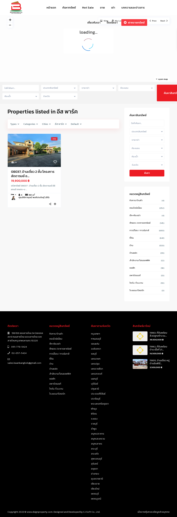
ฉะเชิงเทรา (96, 349)
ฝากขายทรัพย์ (134, 22)
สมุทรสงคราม (98, 439)
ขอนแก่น (95, 344)
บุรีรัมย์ (94, 384)
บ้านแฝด (133, 252)
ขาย (102, 7)
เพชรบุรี (95, 494)
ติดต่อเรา (112, 22)
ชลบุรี (94, 354)
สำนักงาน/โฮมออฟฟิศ (140, 260)
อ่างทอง (95, 474)
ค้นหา (147, 173)
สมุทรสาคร (96, 444)
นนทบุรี (94, 379)
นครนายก (95, 359)
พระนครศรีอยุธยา (100, 404)
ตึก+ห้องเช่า (135, 215)
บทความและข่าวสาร (133, 7)
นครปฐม (95, 364)
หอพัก (132, 267)
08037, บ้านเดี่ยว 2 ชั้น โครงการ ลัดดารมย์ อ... (32, 173)
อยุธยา (94, 469)
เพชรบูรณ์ (96, 499)
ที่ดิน (132, 237)
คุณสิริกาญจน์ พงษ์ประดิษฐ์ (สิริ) (33, 197)
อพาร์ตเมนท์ (135, 275)
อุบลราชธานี (97, 479)
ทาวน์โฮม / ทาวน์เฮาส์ (139, 230)
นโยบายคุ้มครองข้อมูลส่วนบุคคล (154, 512)
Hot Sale (88, 7)
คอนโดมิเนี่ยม (136, 207)
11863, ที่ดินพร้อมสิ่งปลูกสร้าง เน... (158, 334)
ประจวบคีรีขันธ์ (98, 394)
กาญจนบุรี (96, 339)
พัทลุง (94, 409)
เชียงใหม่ (95, 489)
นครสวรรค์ (96, 374)
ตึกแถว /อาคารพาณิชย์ (140, 222)
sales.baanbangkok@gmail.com (24, 363)
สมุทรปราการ (97, 434)
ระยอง (94, 419)
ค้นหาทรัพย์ (69, 7)
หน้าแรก (51, 7)
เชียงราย (95, 484)
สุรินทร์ (94, 464)
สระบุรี (94, 449)
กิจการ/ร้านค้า (136, 200)
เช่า (113, 7)
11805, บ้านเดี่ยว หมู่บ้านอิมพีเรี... (160, 362)
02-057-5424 (19, 353)
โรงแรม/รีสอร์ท (137, 290)
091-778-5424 (19, 347)
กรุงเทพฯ (95, 334)
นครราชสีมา (97, 369)
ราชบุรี (94, 424)
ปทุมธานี (95, 389)
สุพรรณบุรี (96, 459)
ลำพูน (93, 429)
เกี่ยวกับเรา (93, 22)
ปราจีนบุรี (95, 399)
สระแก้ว (95, 454)
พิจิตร (94, 414)
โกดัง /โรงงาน (136, 282)
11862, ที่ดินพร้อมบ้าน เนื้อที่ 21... (158, 348)
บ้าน (131, 245)
